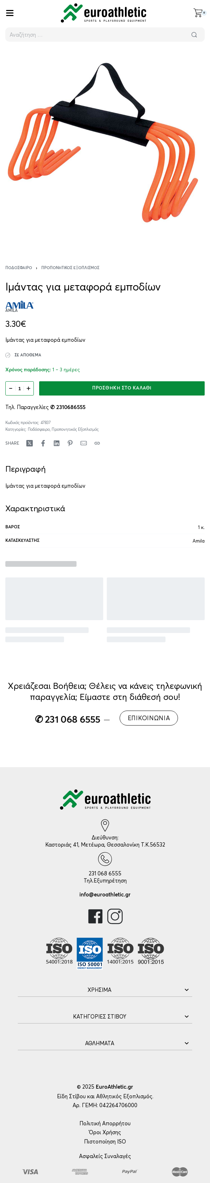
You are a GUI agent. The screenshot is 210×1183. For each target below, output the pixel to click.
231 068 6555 (105, 873)
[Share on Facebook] (43, 443)
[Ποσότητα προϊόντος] (19, 388)
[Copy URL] (97, 443)
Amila (199, 541)
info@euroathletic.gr (105, 894)
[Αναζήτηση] (194, 34)
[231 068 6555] (105, 859)
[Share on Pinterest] (70, 443)
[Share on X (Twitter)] (29, 443)
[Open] (10, 13)
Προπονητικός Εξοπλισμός (70, 268)
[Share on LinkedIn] (56, 443)
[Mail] (83, 443)
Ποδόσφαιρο (18, 268)
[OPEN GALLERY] (105, 148)
